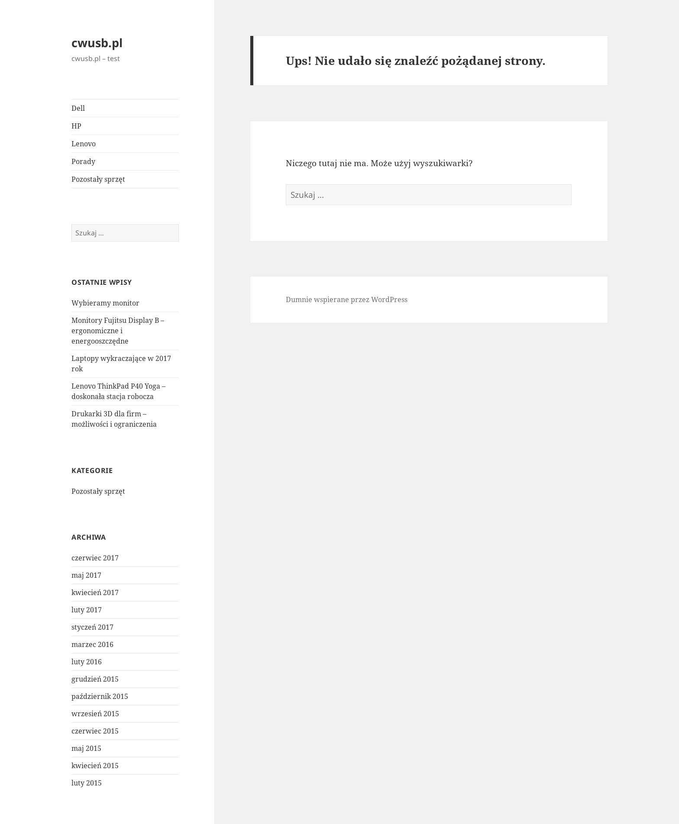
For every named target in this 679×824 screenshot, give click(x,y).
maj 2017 (86, 575)
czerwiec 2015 (95, 731)
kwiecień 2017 (95, 592)
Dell (78, 108)
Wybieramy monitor (105, 303)
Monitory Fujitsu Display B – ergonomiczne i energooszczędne (117, 330)
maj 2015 (86, 748)
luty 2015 (86, 783)
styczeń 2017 (92, 627)
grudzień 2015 (95, 679)
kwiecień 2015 (95, 765)
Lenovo (83, 143)
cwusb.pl (97, 43)
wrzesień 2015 (95, 713)
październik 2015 (99, 696)
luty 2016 (86, 661)
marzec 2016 (92, 644)
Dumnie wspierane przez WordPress (346, 299)
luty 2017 (86, 610)
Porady (83, 161)
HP (76, 126)
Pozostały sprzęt (98, 179)
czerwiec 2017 (95, 558)
